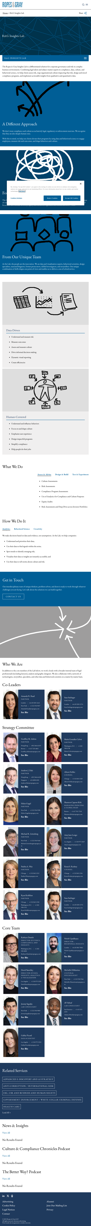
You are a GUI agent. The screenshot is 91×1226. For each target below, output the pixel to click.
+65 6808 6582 (34, 780)
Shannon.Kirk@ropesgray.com (73, 814)
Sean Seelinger (69, 697)
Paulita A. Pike (27, 866)
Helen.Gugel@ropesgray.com (29, 813)
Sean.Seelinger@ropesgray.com (73, 707)
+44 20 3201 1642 (34, 703)
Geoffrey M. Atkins (28, 739)
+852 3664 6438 (36, 777)
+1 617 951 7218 (77, 811)
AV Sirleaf (68, 1002)
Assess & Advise (44, 474)
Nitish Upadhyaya (71, 938)
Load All (5, 1112)
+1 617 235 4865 (33, 749)
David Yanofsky (27, 970)
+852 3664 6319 (36, 746)
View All (6, 1132)
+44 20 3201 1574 (77, 704)
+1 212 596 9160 (35, 841)
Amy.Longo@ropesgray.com (72, 845)
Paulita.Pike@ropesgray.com (29, 876)
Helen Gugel (26, 803)
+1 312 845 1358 (34, 902)
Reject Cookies (52, 198)
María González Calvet (73, 739)
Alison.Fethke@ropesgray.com (73, 782)
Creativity (38, 529)
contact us (13, 596)
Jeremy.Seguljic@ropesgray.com (30, 1014)
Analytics (6, 529)
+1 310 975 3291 (36, 981)
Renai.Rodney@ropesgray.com (73, 876)
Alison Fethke (69, 772)
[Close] (81, 184)
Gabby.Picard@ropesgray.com (30, 1045)
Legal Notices (8, 1209)
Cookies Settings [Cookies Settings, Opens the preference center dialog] (16, 198)
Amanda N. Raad (28, 696)
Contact (6, 1213)
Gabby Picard (26, 1035)
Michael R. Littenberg (29, 833)
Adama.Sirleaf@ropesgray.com (73, 1015)
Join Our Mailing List (57, 1205)
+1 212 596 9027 (35, 706)
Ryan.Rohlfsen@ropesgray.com (30, 910)
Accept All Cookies (71, 198)
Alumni (50, 1201)
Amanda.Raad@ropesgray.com (30, 709)
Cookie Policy (8, 1205)
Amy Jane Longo (70, 835)
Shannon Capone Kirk (73, 802)
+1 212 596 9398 (35, 810)
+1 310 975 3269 (79, 842)
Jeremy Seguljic (27, 1004)
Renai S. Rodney (70, 866)
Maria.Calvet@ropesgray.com (73, 751)
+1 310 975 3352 (36, 1042)
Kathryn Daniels (27, 937)
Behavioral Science (22, 529)
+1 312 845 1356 (77, 873)
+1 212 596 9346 (78, 979)
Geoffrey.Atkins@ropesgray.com (30, 751)
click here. (22, 191)
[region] (45, 193)
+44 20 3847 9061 (77, 948)
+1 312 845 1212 (34, 873)
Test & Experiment (80, 474)
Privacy (50, 1209)
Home (5, 13)
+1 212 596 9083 (35, 1011)
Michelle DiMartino (72, 970)
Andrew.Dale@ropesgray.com (30, 783)
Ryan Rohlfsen (27, 895)
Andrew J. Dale (27, 770)
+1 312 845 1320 (77, 779)
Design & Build (61, 474)
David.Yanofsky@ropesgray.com (30, 984)
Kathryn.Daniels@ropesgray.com (31, 954)
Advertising (7, 1201)
